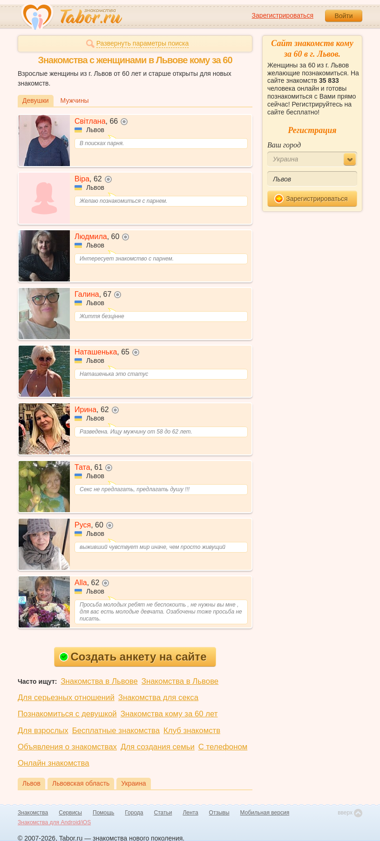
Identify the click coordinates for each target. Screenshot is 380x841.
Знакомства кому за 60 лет (169, 713)
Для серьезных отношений (66, 697)
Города (134, 812)
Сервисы (70, 812)
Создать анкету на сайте (133, 656)
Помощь (103, 812)
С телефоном (222, 746)
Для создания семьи (158, 746)
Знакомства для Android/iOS (54, 822)
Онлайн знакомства (53, 763)
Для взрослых (43, 730)
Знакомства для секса (158, 697)
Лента (190, 812)
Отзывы (219, 812)
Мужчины (75, 100)
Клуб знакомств (191, 730)
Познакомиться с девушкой (67, 713)
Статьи (163, 812)
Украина (133, 783)
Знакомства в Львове (99, 681)
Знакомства (33, 812)
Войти (343, 16)
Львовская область (80, 783)
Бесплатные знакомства (116, 730)
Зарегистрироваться (282, 15)
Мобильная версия (265, 812)
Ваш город (284, 145)
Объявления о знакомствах (67, 746)
